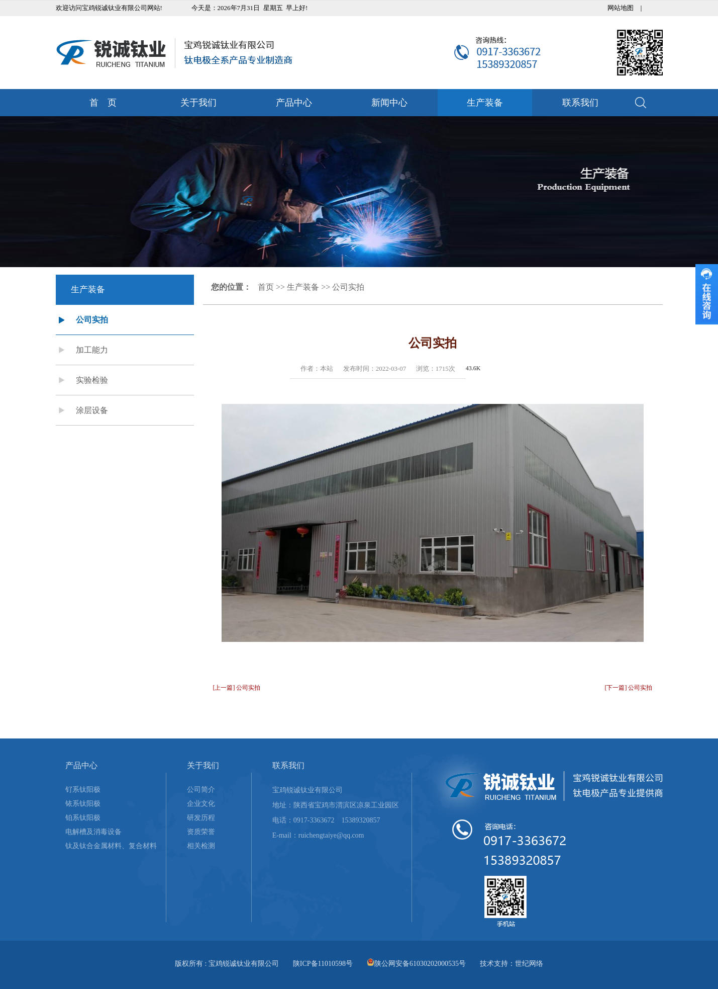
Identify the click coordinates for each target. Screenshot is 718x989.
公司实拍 (92, 319)
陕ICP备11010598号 (323, 963)
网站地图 (620, 8)
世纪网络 (529, 963)
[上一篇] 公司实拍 (237, 687)
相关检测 (201, 846)
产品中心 (294, 103)
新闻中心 (389, 103)
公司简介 (201, 789)
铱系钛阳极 (82, 803)
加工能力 (92, 350)
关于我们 (198, 103)
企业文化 (201, 803)
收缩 (706, 294)
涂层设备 (92, 410)
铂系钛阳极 (82, 817)
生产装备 (485, 103)
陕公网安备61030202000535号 (420, 963)
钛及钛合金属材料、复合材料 (111, 846)
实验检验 (92, 380)
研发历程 (201, 817)
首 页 (103, 103)
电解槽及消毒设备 (93, 832)
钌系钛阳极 (82, 789)
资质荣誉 (201, 832)
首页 (266, 287)
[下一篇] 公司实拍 (629, 687)
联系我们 (580, 103)
